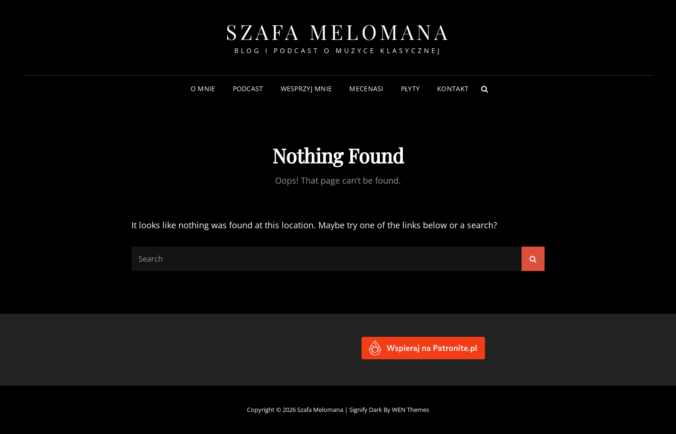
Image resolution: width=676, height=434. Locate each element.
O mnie (203, 88)
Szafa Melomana (338, 31)
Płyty (410, 88)
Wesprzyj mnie (306, 88)
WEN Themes (410, 409)
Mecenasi (366, 88)
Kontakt (453, 88)
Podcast (248, 88)
